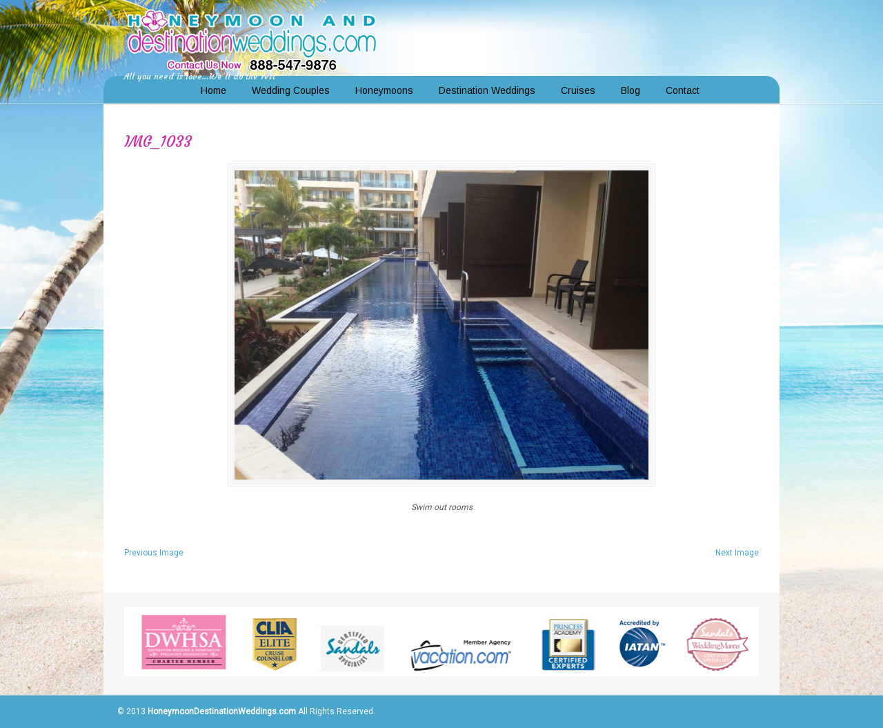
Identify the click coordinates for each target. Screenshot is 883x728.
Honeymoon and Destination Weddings (251, 38)
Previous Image (153, 553)
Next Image (737, 553)
